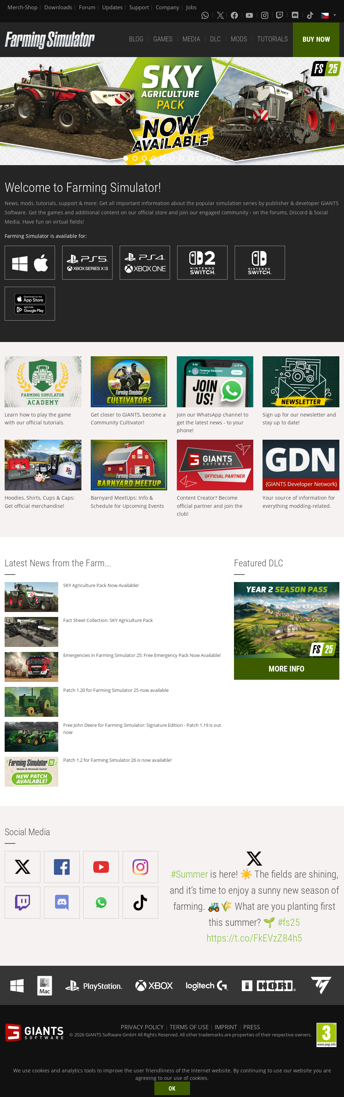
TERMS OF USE (189, 1027)
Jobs (191, 7)
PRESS (251, 1027)
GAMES (163, 39)
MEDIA (191, 39)
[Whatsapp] (205, 15)
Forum (87, 7)
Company (167, 7)
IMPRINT (226, 1027)
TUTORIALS (272, 39)
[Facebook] (235, 15)
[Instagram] (265, 15)
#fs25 (289, 922)
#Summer (189, 874)
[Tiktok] (310, 15)
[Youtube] (250, 15)
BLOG (136, 39)
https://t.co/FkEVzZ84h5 (254, 938)
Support (139, 7)
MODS (239, 39)
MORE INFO (286, 668)
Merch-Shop (23, 7)
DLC (215, 39)
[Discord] (295, 15)
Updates (112, 7)
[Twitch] (280, 15)
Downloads (58, 7)
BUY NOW (316, 39)
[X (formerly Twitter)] (220, 15)
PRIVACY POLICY (142, 1027)
